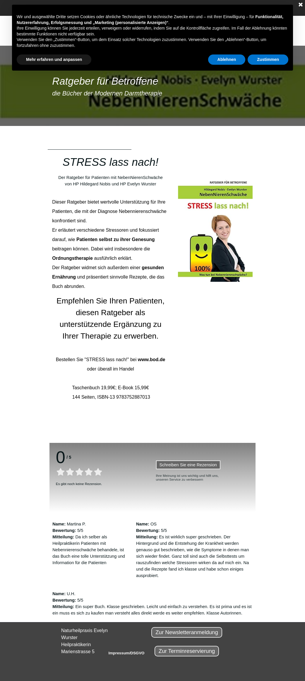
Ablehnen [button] (226, 59)
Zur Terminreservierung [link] (187, 651)
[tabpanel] (152, 86)
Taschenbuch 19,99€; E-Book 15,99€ (110, 387)
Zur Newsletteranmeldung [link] (186, 632)
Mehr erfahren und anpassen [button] (54, 59)
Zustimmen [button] (268, 59)
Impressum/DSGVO (127, 653)
